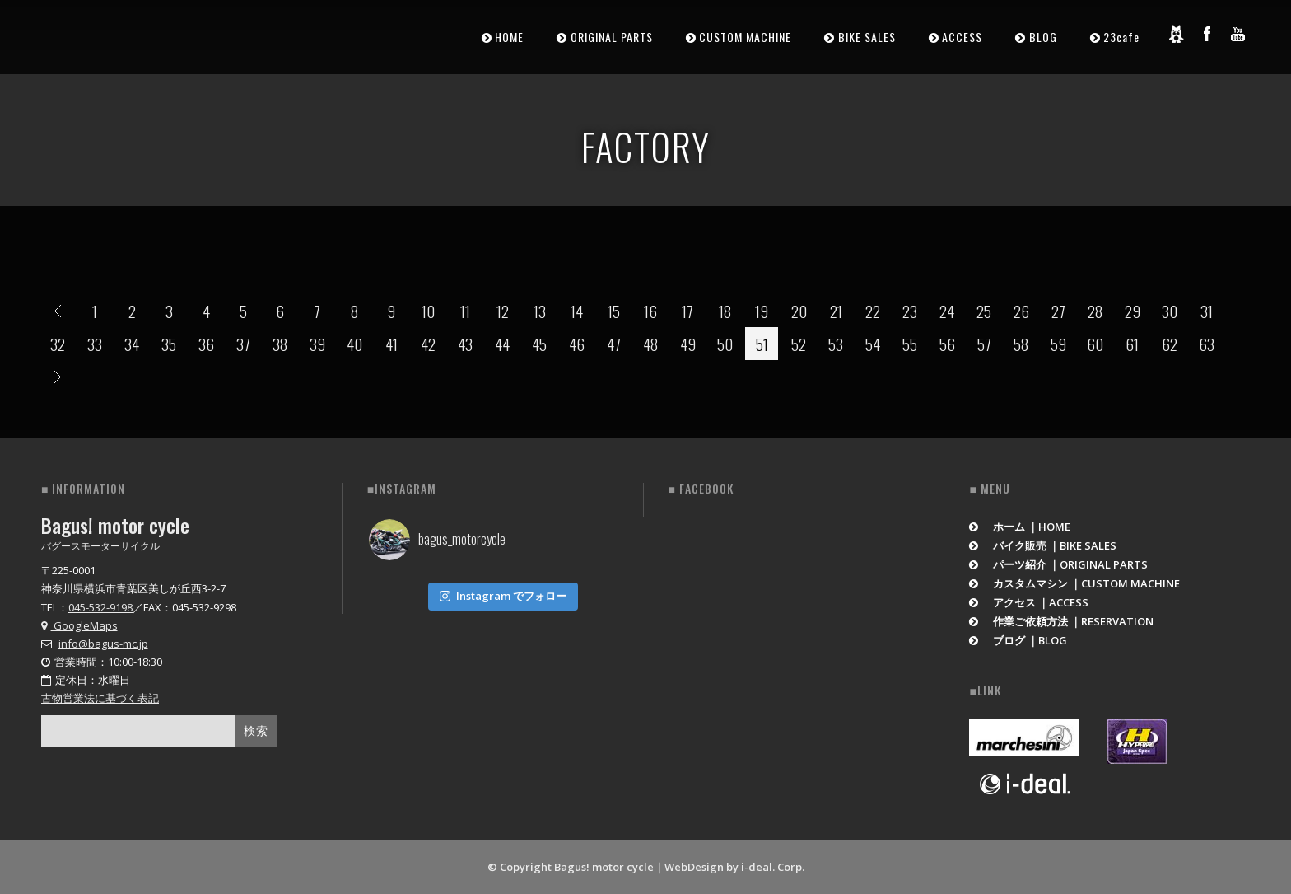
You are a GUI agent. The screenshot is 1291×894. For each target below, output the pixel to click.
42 (428, 343)
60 (1095, 343)
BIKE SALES (867, 36)
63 (1206, 343)
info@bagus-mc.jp (103, 643)
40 (354, 343)
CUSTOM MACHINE (745, 36)
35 (168, 343)
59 (1058, 343)
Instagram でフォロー (503, 592)
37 (243, 343)
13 (540, 310)
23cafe (1121, 36)
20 (799, 310)
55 (909, 343)
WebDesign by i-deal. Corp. (734, 866)
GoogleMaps (79, 625)
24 (946, 310)
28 (1095, 310)
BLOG (1043, 36)
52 (798, 343)
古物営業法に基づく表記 (100, 697)
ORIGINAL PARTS (612, 36)
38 (280, 343)
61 (1132, 343)
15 (614, 310)
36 (206, 343)
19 (761, 310)
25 (983, 310)
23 (909, 310)
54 (872, 343)
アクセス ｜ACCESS (1028, 602)
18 (725, 310)
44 (502, 343)
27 (1058, 310)
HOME (509, 36)
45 (539, 343)
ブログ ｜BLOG (1018, 640)
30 (1169, 310)
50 (725, 343)
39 (317, 343)
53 (835, 343)
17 (687, 310)
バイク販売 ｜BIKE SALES (1042, 545)
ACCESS (962, 36)
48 (650, 343)
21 (836, 310)
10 (428, 310)
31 (1206, 310)
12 (502, 310)
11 (465, 310)
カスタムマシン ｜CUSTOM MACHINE (1074, 583)
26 (1021, 310)
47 (614, 343)
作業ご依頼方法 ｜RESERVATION (1061, 621)
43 (465, 343)
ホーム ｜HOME (1019, 526)
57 (984, 343)
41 (391, 343)
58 (1021, 343)
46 (577, 343)
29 (1132, 310)
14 (577, 310)
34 (131, 343)
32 (57, 343)
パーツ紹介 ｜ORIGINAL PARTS (1058, 564)
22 (872, 310)
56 (947, 343)
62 (1169, 343)
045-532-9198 (100, 607)
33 (94, 343)
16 (650, 310)
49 (688, 343)
